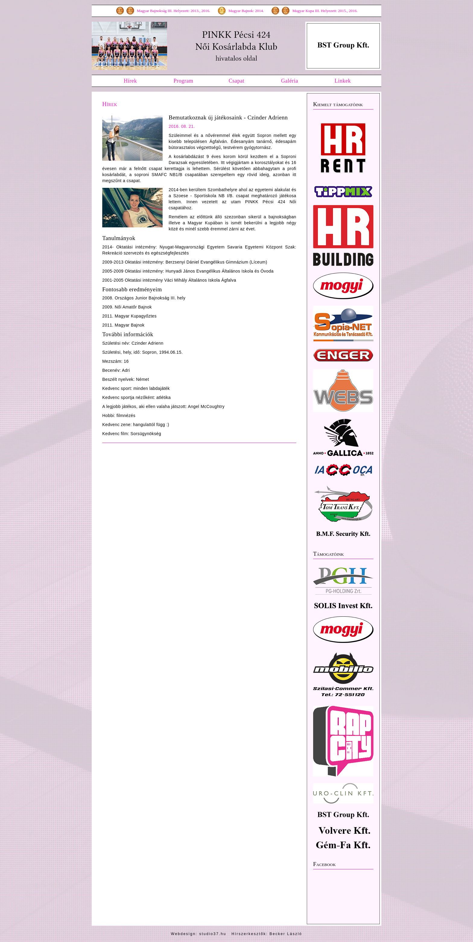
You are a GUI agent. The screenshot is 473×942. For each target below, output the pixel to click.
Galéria (289, 81)
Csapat (236, 81)
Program (183, 81)
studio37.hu (213, 934)
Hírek (130, 81)
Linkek (343, 81)
